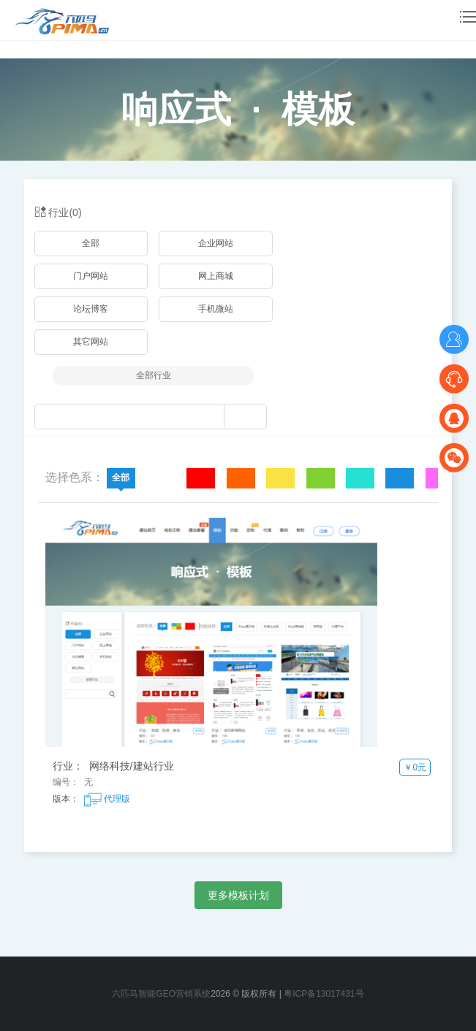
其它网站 (90, 342)
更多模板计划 (238, 895)
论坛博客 (90, 309)
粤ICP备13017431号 (323, 994)
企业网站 (215, 243)
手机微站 (215, 309)
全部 (90, 243)
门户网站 (90, 276)
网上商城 (215, 276)
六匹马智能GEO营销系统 (161, 994)
